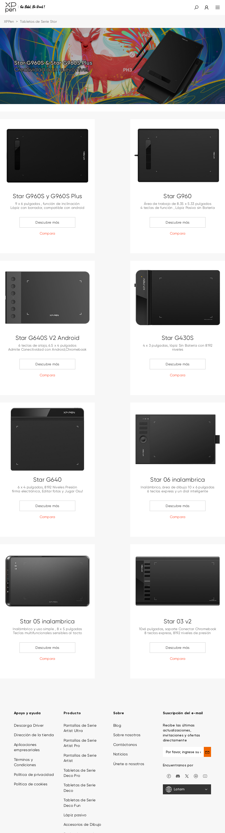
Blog (117, 697)
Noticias (120, 726)
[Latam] (187, 761)
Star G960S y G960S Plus (47, 196)
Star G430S (178, 337)
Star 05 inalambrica (47, 621)
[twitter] (187, 748)
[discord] (178, 748)
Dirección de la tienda (34, 707)
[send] (207, 724)
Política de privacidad (34, 746)
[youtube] (205, 748)
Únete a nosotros (128, 735)
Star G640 (47, 479)
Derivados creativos (82, 806)
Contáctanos (125, 716)
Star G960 (177, 196)
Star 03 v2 (178, 621)
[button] (196, 7)
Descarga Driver (29, 697)
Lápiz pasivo (75, 787)
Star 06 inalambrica (177, 479)
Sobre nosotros (127, 707)
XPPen (9, 21)
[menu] (215, 7)
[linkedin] (196, 748)
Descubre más (47, 222)
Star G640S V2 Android (47, 337)
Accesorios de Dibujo (82, 796)
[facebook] (169, 748)
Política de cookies (30, 756)
